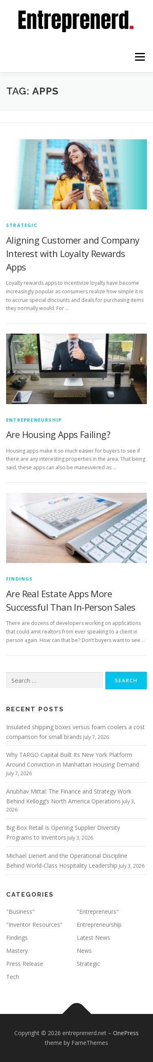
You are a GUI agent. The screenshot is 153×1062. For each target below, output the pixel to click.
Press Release (24, 963)
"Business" (20, 911)
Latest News (93, 937)
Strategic (21, 225)
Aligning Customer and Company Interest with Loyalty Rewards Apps (73, 253)
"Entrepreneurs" (98, 911)
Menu (139, 56)
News (84, 950)
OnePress (126, 1033)
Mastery (17, 950)
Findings (19, 579)
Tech (12, 977)
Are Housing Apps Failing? (58, 434)
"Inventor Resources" (34, 924)
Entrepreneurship (34, 420)
